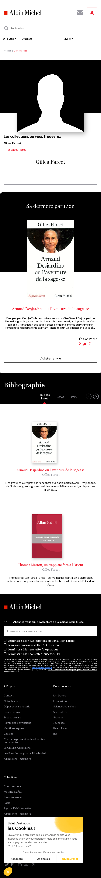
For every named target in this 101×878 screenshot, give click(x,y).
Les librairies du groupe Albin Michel (25, 753)
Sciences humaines (64, 706)
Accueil (7, 50)
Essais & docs (61, 701)
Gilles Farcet (51, 474)
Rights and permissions (17, 722)
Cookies (8, 733)
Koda (7, 802)
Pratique (58, 717)
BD (55, 733)
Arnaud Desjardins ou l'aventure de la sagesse (50, 308)
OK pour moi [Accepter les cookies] (70, 859)
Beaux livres (60, 728)
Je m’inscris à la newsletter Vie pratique (33, 649)
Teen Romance (13, 797)
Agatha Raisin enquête (17, 808)
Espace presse (12, 717)
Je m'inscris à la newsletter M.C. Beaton (33, 645)
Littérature (59, 695)
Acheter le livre (50, 358)
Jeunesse (59, 722)
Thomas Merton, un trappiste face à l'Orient (50, 565)
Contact (9, 695)
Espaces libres (17, 149)
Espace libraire (12, 711)
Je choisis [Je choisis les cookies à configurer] (43, 859)
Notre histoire (12, 701)
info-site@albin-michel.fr (42, 668)
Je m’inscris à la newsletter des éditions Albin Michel (41, 640)
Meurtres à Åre (13, 791)
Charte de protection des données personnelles (24, 741)
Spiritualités (60, 711)
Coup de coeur (12, 786)
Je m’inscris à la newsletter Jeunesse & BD (34, 654)
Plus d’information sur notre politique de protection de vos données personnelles (50, 671)
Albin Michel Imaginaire (17, 758)
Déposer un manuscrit (17, 706)
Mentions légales (14, 728)
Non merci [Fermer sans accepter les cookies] (16, 859)
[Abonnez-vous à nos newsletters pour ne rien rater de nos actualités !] (78, 12)
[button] (7, 871)
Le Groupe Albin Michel (17, 747)
